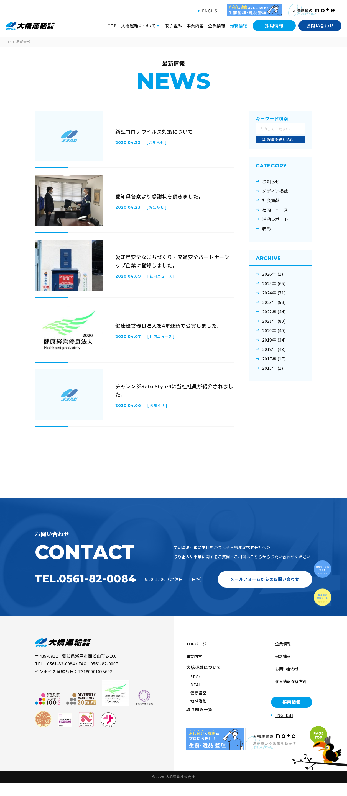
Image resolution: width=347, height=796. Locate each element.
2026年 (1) (272, 274)
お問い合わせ (320, 25)
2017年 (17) (274, 358)
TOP (112, 26)
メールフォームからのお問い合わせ (265, 607)
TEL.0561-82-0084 (85, 607)
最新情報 (238, 26)
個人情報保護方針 (288, 697)
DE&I (195, 705)
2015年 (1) (272, 368)
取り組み (173, 26)
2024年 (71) (274, 293)
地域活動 (198, 721)
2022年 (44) (274, 311)
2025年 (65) (274, 283)
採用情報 (274, 25)
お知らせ (271, 181)
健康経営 (198, 713)
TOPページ (197, 670)
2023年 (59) (274, 302)
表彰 (266, 228)
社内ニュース (275, 210)
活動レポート (275, 219)
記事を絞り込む (280, 140)
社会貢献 (271, 200)
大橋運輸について (203, 688)
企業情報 (216, 26)
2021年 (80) (274, 321)
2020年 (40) (274, 330)
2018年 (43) (274, 349)
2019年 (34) (274, 340)
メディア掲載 (275, 191)
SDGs (195, 697)
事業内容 (195, 26)
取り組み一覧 (199, 730)
